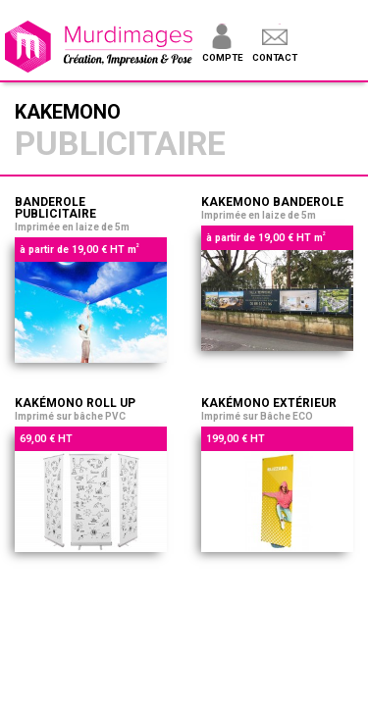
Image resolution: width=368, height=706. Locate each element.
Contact (274, 57)
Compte (222, 57)
